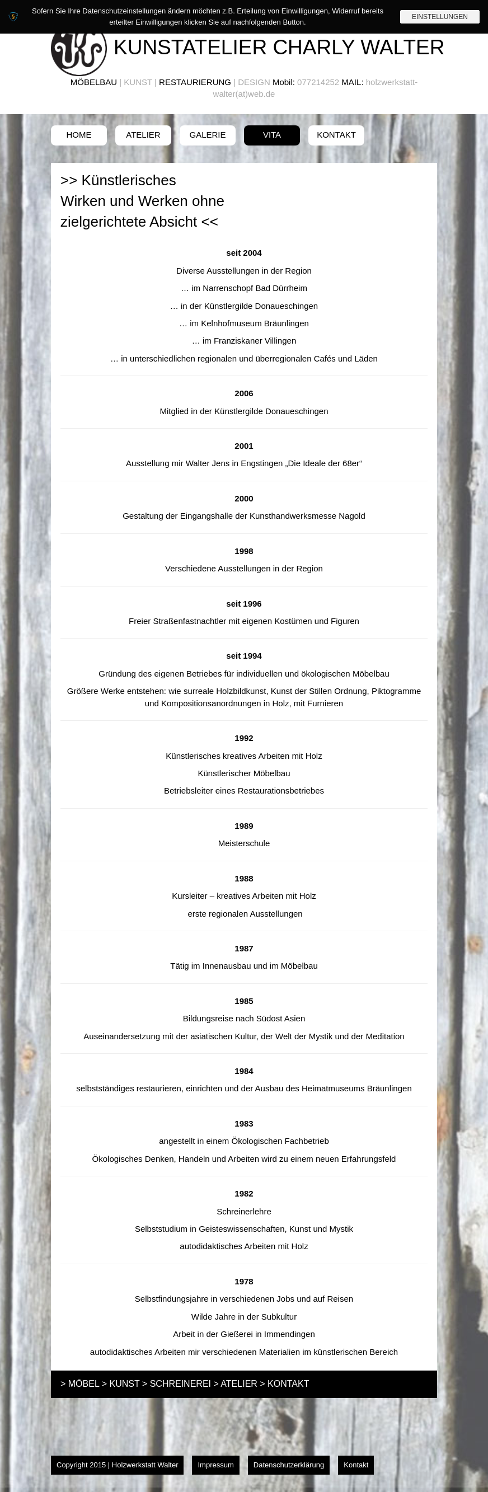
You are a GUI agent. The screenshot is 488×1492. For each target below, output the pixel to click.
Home (79, 134)
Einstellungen (440, 17)
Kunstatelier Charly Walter (279, 47)
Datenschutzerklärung (289, 1465)
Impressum (215, 1465)
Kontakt (336, 134)
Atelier (143, 134)
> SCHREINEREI (176, 1383)
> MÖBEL (79, 1383)
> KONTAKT (284, 1383)
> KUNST (121, 1383)
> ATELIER (235, 1383)
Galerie (207, 134)
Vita (272, 134)
